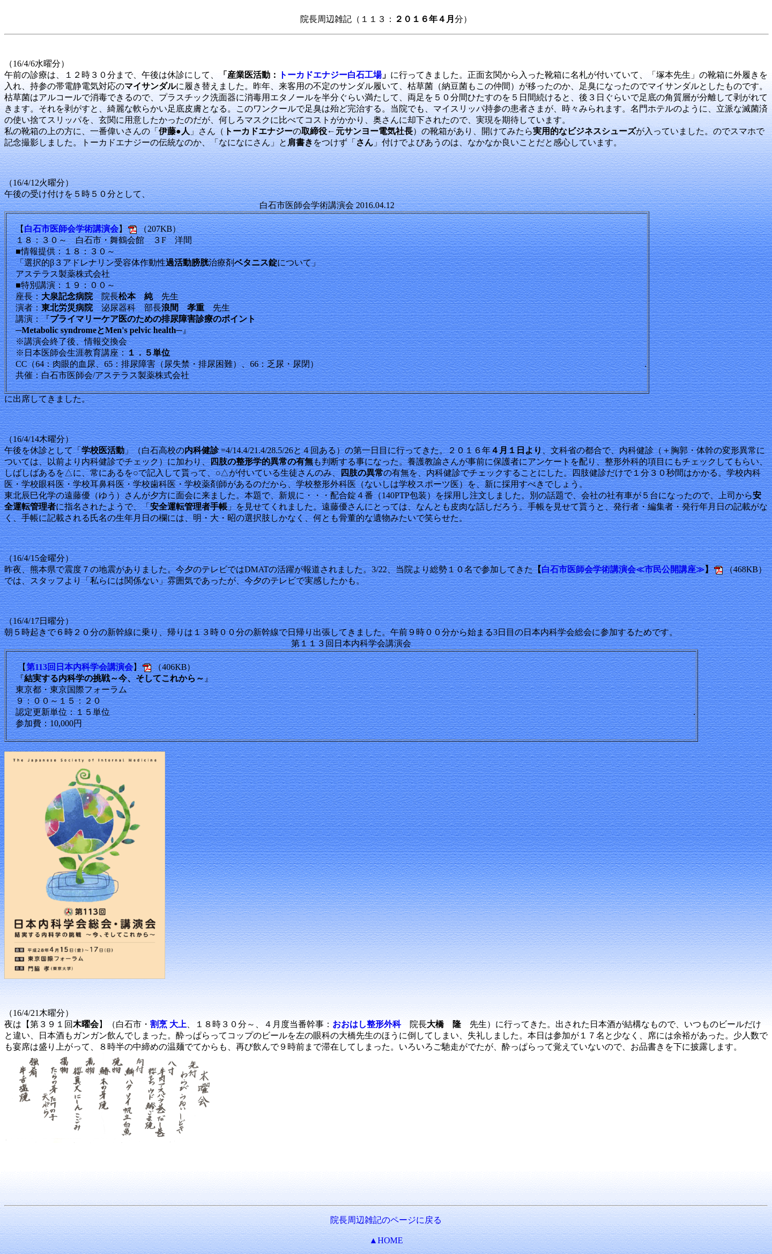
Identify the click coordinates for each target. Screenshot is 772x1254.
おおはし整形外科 (366, 1024)
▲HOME (386, 1240)
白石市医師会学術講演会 (71, 228)
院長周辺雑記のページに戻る (386, 1220)
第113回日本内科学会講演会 (79, 667)
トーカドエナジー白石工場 (330, 74)
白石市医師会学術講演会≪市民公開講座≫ (622, 569)
